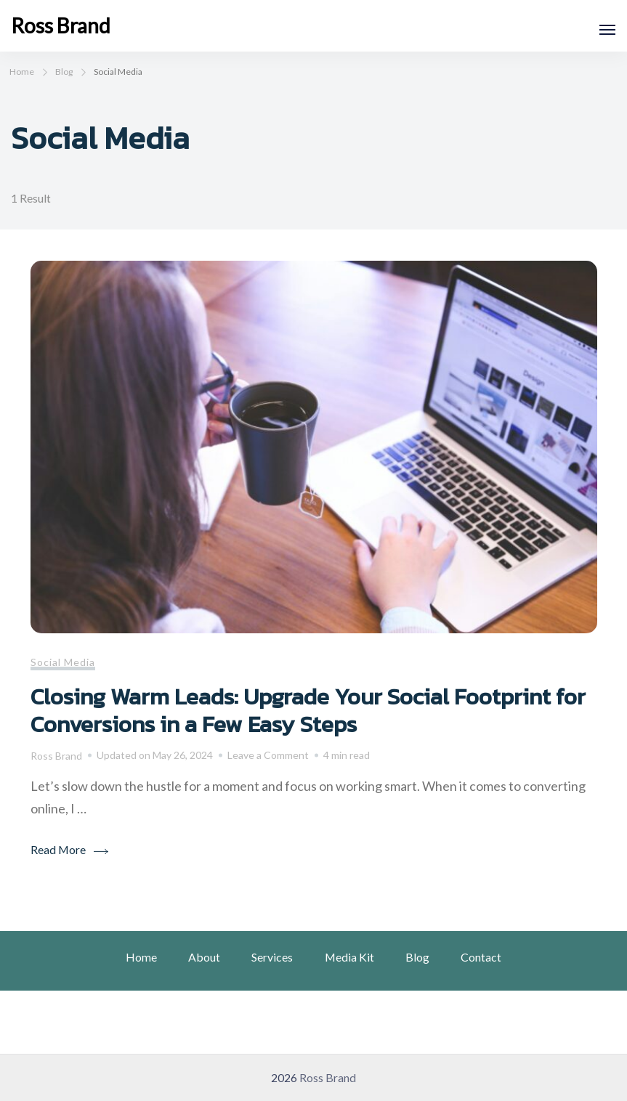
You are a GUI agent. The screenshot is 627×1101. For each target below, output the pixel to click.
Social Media (63, 662)
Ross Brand (60, 25)
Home (141, 957)
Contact (481, 957)
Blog (417, 957)
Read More (58, 849)
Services (272, 957)
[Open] (607, 29)
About (204, 957)
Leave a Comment (268, 755)
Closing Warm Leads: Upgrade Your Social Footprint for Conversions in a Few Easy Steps (308, 710)
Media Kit (349, 957)
